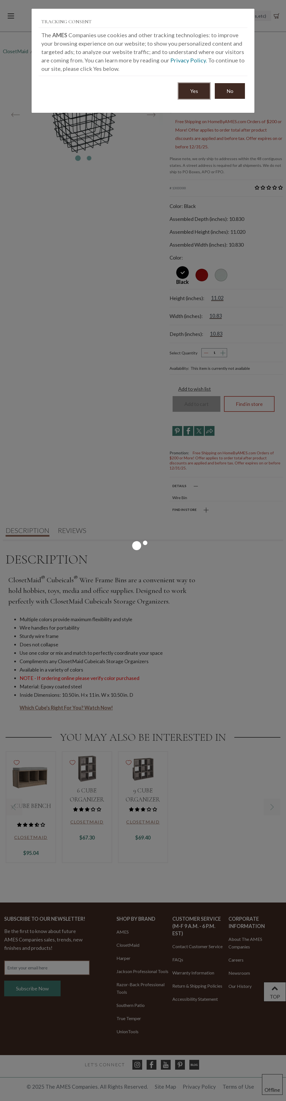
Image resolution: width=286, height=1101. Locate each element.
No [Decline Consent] (230, 91)
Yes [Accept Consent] (194, 91)
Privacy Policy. (188, 60)
